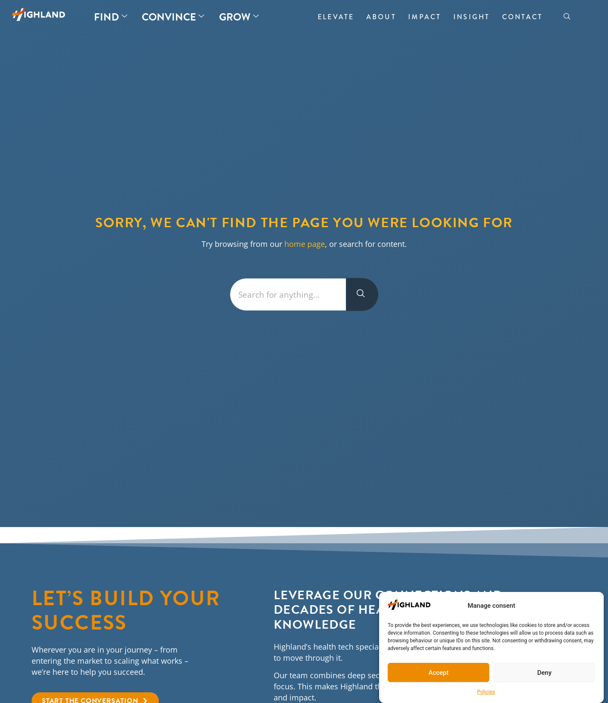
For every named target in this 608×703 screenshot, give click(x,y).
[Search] (362, 294)
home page (304, 244)
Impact (424, 17)
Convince (173, 17)
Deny (544, 673)
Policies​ (486, 692)
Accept (438, 673)
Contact (522, 17)
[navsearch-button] (567, 17)
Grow (239, 17)
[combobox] (288, 294)
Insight (471, 17)
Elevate (336, 17)
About (381, 17)
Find (110, 17)
